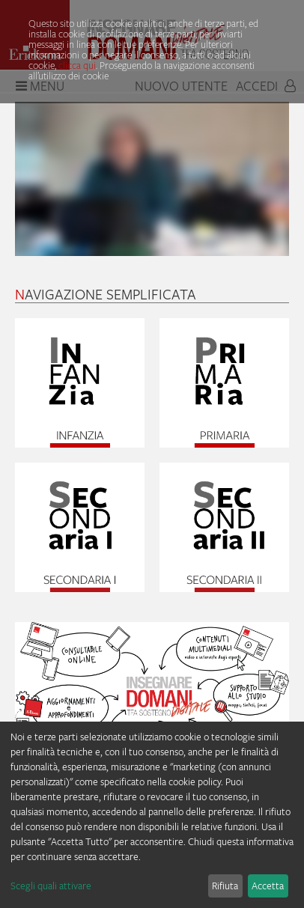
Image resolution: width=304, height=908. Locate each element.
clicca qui (77, 65)
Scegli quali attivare (50, 885)
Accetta (268, 885)
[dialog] (152, 815)
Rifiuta (225, 885)
